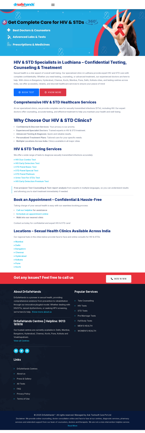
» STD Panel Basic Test (26, 169)
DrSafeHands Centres (27, 371)
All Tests (21, 386)
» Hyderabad (21, 258)
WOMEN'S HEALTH (87, 333)
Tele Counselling (86, 303)
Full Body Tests (85, 323)
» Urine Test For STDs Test (27, 180)
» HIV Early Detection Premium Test (32, 183)
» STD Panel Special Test (26, 173)
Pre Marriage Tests (87, 318)
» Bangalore (20, 251)
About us (21, 376)
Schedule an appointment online (32, 216)
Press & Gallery (24, 381)
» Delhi (18, 247)
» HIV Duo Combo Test (25, 162)
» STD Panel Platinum (25, 176)
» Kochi (18, 269)
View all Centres (21, 343)
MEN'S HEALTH (85, 328)
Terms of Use (23, 401)
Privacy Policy (23, 396)
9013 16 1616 (117, 281)
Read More (72, 429)
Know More (54, 94)
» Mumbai (19, 244)
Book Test (27, 94)
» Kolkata (19, 262)
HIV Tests (82, 308)
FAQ (19, 391)
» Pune (18, 265)
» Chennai (19, 255)
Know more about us (53, 314)
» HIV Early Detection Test (27, 165)
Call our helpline (24, 212)
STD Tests (82, 313)
